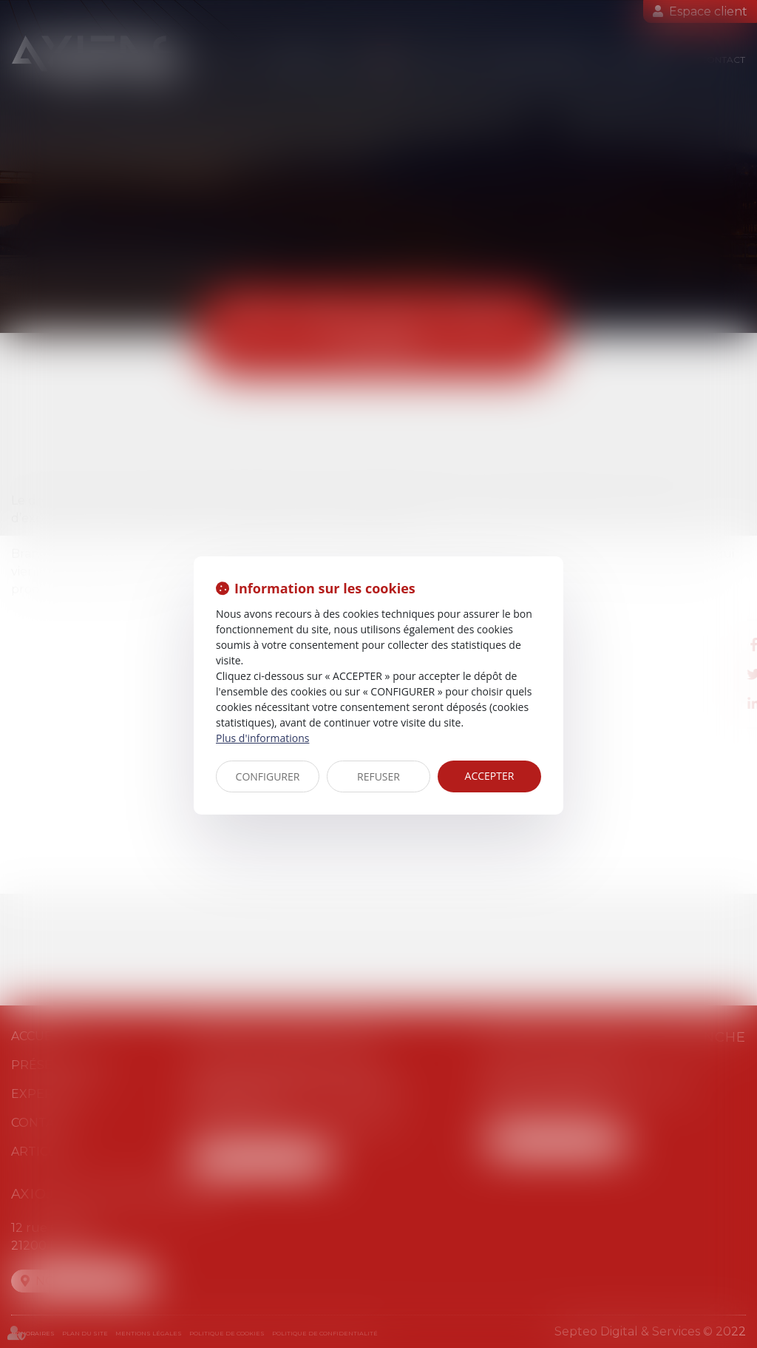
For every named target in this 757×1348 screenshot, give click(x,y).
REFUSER (378, 776)
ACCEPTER (490, 776)
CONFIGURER (268, 776)
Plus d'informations (262, 738)
